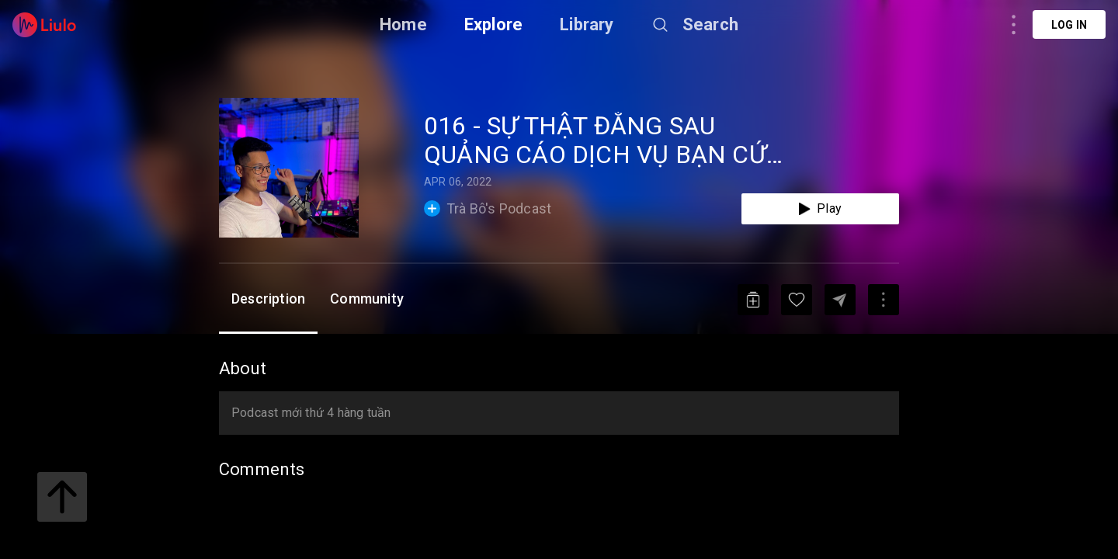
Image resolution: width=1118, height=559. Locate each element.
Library (586, 24)
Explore (493, 24)
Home (403, 24)
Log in (1069, 25)
